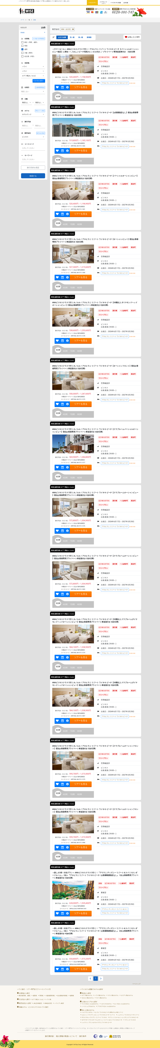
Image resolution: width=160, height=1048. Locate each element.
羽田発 (41, 995)
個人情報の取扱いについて (66, 1036)
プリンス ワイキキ (130, 1020)
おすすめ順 (62, 37)
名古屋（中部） (28, 56)
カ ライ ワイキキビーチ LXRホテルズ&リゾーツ (109, 1012)
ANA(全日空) (48, 1003)
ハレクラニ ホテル (87, 1012)
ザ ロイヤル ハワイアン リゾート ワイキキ (94, 1017)
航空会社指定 (41, 133)
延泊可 (133, 57)
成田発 (35, 995)
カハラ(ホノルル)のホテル (122, 1004)
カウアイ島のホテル (127, 995)
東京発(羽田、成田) (24, 995)
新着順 (89, 37)
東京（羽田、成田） (29, 42)
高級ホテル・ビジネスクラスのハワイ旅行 (33, 1007)
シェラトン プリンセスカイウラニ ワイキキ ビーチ (97, 1022)
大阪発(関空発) (50, 995)
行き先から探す (24, 999)
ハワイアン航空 (59, 1003)
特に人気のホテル (88, 1010)
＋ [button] (38, 81)
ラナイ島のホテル (101, 998)
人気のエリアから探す (89, 1002)
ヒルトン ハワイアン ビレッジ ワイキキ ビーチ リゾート (98, 1015)
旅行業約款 (49, 1036)
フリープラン (103, 61)
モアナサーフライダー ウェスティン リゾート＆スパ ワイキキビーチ (102, 1020)
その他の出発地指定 (39, 38)
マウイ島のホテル (113, 995)
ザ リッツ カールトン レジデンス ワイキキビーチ (123, 1017)
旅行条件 (82, 1036)
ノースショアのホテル (88, 1006)
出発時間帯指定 (40, 87)
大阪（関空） (27, 53)
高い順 (80, 37)
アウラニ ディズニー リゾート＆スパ (114, 909)
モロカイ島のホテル (88, 998)
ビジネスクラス (104, 57)
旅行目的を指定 (33, 168)
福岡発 (72, 995)
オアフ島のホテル (87, 995)
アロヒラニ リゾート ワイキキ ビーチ (115, 83)
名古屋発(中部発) (62, 995)
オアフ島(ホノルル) (37, 999)
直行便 (114, 57)
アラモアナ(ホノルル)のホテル (106, 1006)
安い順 (72, 37)
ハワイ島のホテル (100, 995)
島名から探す (86, 993)
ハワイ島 (48, 999)
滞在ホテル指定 (40, 110)
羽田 (24, 45)
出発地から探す (24, 993)
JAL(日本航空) (37, 1003)
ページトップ (136, 984)
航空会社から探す (25, 1003)
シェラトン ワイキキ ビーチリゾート (128, 1015)
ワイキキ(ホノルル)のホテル (90, 1004)
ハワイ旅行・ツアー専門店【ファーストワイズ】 (34, 989)
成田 (24, 49)
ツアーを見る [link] (80, 87)
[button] (33, 32)
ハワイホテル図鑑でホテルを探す (91, 989)
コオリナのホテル (106, 1004)
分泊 (100, 883)
